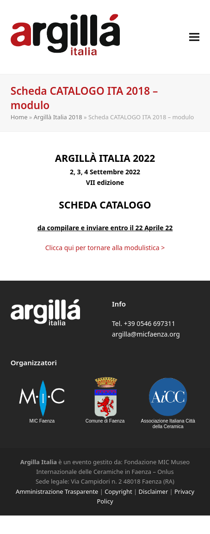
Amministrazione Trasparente (57, 491)
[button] (194, 37)
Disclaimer (153, 491)
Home (19, 117)
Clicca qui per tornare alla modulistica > (105, 247)
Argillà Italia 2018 (58, 117)
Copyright (118, 491)
